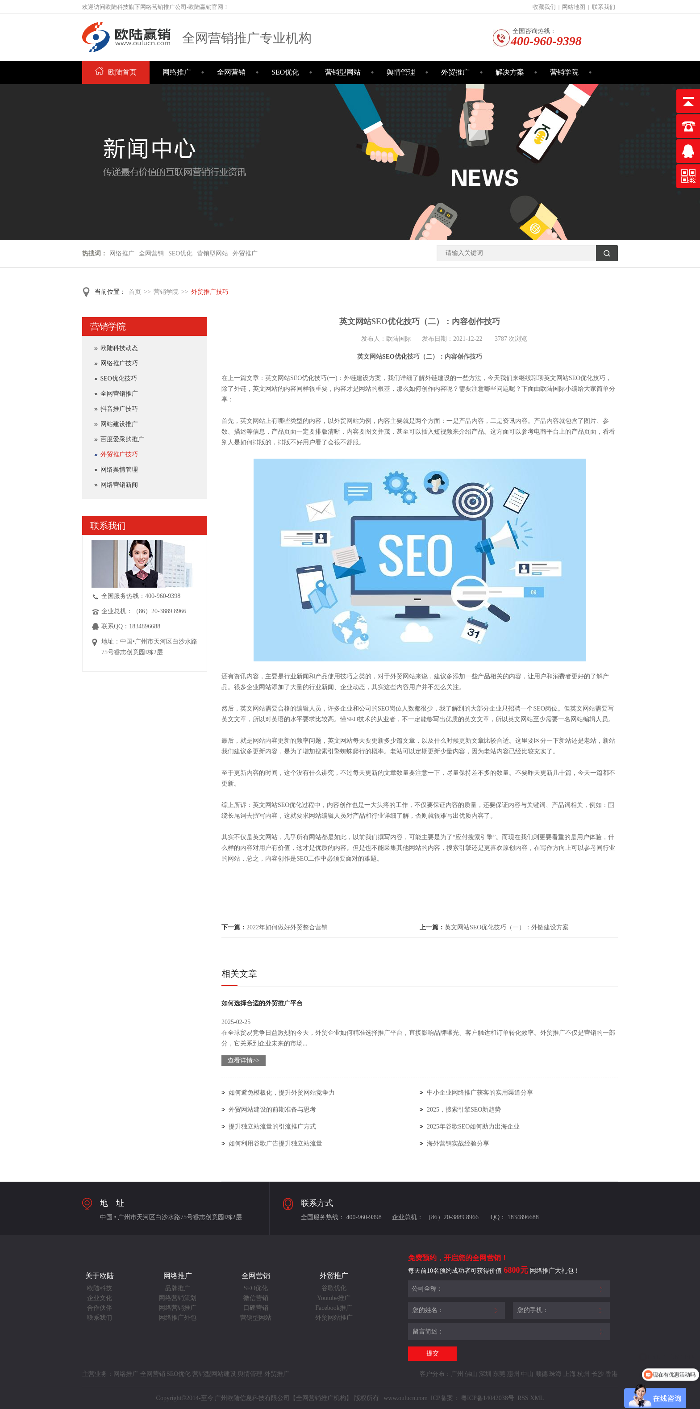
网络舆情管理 (119, 469)
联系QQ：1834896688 (130, 626)
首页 (135, 291)
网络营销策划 (177, 1298)
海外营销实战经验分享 (458, 1143)
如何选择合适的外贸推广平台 (262, 1003)
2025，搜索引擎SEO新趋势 (464, 1109)
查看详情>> (244, 1060)
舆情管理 (401, 72)
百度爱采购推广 (122, 439)
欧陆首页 (116, 72)
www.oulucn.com (405, 1398)
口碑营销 (255, 1307)
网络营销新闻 (119, 484)
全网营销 (231, 72)
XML (537, 1398)
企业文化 (99, 1298)
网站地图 (573, 7)
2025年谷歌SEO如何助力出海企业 (473, 1126)
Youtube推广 (333, 1298)
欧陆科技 (99, 1288)
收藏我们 (544, 7)
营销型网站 (343, 72)
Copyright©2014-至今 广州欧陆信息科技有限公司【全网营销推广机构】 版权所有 (268, 1398)
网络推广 (176, 72)
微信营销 (255, 1298)
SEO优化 (285, 72)
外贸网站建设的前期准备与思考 (272, 1109)
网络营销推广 (177, 1307)
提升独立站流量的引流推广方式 (272, 1126)
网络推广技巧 (119, 363)
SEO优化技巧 (118, 378)
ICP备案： (445, 1398)
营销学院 (564, 72)
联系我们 (603, 7)
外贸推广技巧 (210, 291)
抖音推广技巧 (119, 409)
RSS (522, 1398)
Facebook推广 (333, 1307)
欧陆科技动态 (119, 348)
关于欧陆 (99, 1275)
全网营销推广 (119, 393)
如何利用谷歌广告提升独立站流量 (275, 1143)
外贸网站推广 (334, 1317)
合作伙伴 (99, 1307)
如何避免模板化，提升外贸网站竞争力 (282, 1092)
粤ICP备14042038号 (487, 1398)
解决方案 (510, 72)
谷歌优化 (333, 1288)
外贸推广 (455, 72)
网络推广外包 (177, 1317)
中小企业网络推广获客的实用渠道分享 (480, 1092)
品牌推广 (177, 1288)
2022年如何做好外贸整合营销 (287, 927)
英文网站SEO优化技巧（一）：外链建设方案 (507, 927)
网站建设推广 (119, 424)
